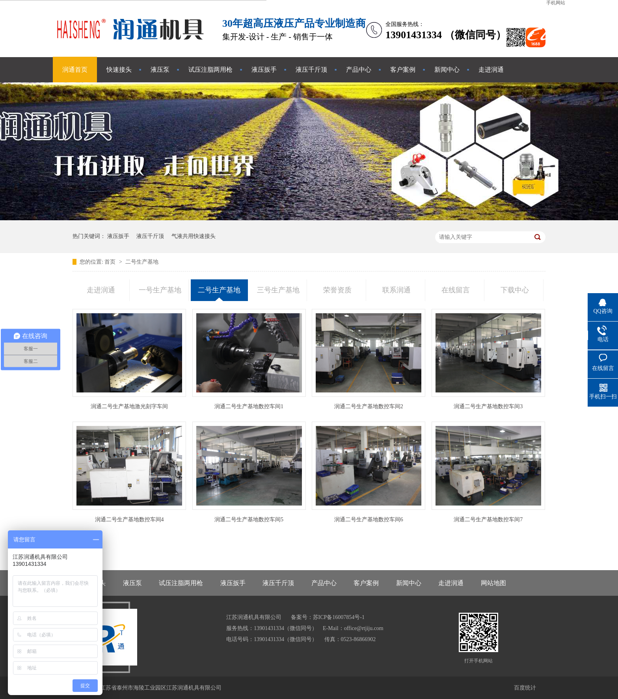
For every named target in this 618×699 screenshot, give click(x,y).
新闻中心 (447, 69)
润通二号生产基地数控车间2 (368, 406)
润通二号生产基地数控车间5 (248, 519)
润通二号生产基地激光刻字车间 (129, 406)
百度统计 (525, 688)
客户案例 (402, 69)
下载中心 (515, 290)
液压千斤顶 (311, 69)
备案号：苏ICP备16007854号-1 (328, 617)
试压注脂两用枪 (210, 69)
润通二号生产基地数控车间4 (129, 519)
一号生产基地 (160, 290)
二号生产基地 (141, 262)
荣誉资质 (337, 290)
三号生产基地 (278, 290)
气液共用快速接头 (193, 236)
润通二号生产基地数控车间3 (488, 406)
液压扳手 (264, 69)
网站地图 (493, 583)
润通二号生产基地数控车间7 (488, 519)
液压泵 (160, 69)
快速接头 (119, 69)
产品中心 (358, 69)
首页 (110, 262)
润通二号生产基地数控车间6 (368, 519)
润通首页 (74, 69)
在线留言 (455, 290)
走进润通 (491, 69)
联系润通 (396, 290)
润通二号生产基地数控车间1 (248, 406)
